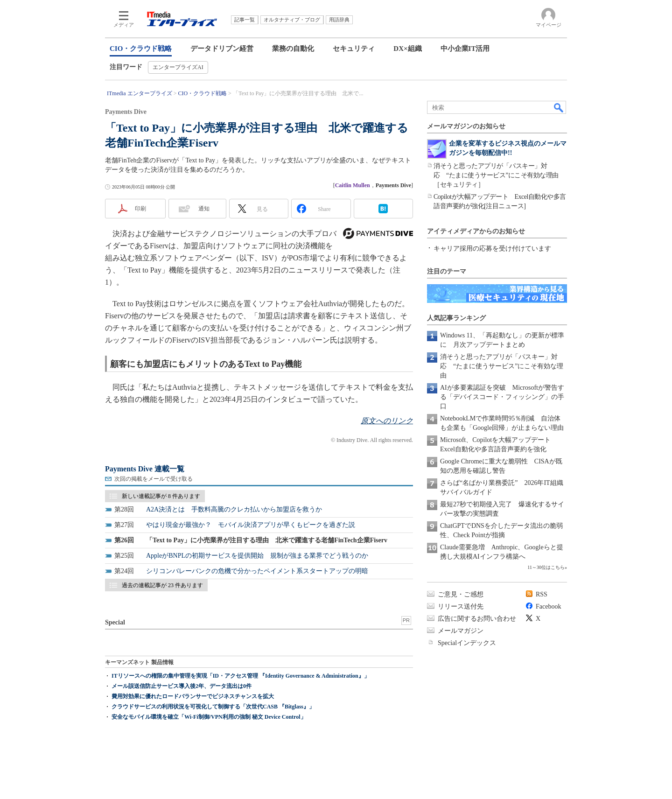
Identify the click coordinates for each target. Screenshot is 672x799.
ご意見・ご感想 (460, 594)
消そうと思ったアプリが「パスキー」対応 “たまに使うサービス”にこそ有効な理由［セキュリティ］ (496, 175)
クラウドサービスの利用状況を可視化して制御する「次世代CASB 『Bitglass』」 (213, 706)
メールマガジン (460, 630)
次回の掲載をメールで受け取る (153, 479)
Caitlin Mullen (352, 185)
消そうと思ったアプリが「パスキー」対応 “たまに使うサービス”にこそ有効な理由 (501, 366)
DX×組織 (407, 48)
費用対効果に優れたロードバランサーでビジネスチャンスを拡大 (193, 696)
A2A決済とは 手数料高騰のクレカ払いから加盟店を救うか (234, 509)
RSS (541, 594)
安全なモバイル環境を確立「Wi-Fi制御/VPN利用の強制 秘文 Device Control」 (209, 717)
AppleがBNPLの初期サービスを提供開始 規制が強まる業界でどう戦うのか (257, 555)
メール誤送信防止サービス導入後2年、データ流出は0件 (182, 686)
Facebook (548, 606)
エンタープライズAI (178, 67)
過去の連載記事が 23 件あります (162, 585)
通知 (204, 208)
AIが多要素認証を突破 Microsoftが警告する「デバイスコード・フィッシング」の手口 (502, 397)
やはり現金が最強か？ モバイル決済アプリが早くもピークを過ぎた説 (250, 524)
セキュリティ (354, 48)
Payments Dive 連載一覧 (144, 469)
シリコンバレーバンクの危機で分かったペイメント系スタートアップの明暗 (257, 571)
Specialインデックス (467, 642)
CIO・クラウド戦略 (141, 48)
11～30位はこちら (546, 567)
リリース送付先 (460, 606)
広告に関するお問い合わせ (477, 618)
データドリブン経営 (221, 48)
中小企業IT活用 (465, 48)
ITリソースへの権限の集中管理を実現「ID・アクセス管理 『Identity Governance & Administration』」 (241, 676)
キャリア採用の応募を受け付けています (492, 248)
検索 (559, 107)
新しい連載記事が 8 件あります (161, 496)
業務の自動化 (293, 48)
